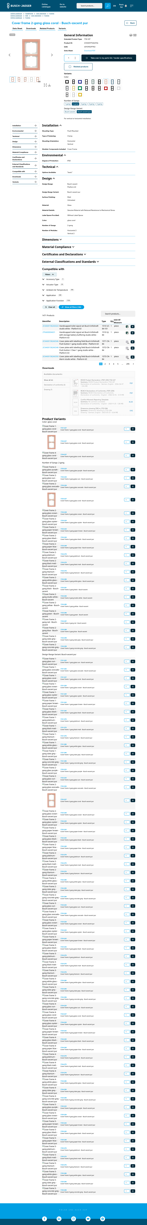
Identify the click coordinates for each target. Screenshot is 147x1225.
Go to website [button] (63, 5)
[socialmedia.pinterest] (102, 1218)
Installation (25, 125)
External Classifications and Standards (25, 165)
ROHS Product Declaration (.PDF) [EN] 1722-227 (98, 380)
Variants (62, 28)
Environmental (25, 131)
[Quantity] (72, 58)
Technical (25, 136)
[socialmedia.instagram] (73, 1218)
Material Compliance (25, 152)
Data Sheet (17, 28)
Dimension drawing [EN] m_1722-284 (94, 408)
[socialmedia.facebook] (44, 1218)
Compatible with (25, 171)
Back (130, 23)
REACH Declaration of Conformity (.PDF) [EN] (97, 391)
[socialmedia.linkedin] (59, 1218)
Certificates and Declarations (25, 158)
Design (25, 141)
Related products (78, 66)
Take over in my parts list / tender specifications (108, 58)
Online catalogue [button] (46, 5)
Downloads (31, 28)
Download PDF (89, 51)
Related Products (47, 28)
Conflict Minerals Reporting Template (94, 400)
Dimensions (25, 146)
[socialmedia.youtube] (88, 1218)
